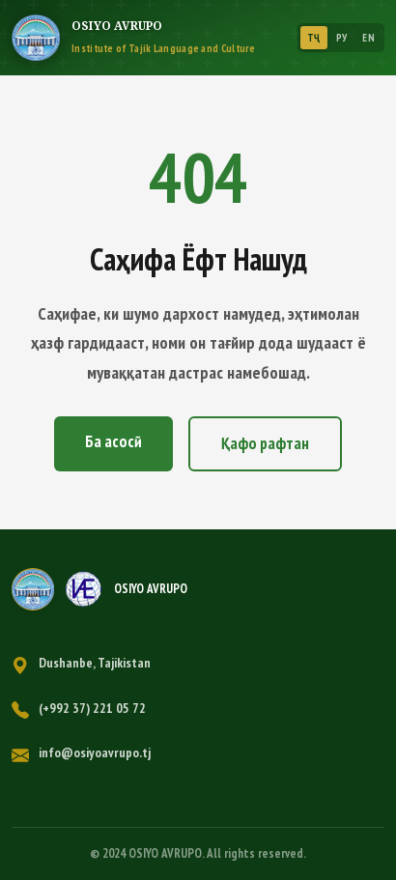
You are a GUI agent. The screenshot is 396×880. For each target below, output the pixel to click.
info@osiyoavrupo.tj (95, 752)
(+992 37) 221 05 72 (92, 708)
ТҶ (314, 37)
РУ (342, 37)
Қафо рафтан (265, 443)
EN (368, 37)
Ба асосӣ (113, 441)
